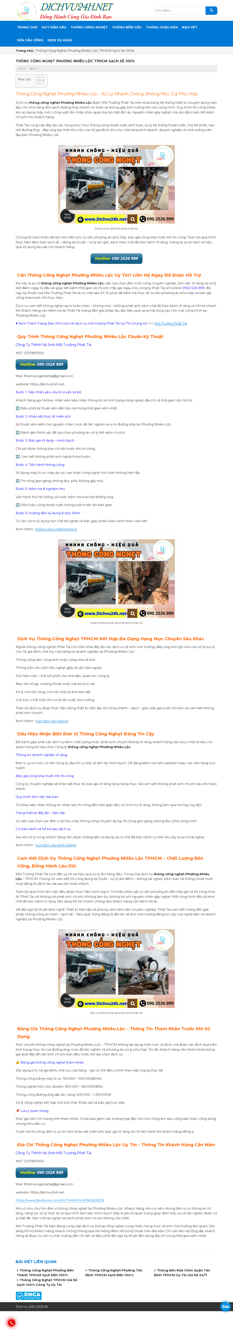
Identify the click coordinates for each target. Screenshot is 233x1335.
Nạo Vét (189, 27)
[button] (38, 81)
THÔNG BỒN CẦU (127, 27)
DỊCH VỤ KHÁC (60, 40)
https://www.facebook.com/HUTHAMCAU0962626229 (60, 1200)
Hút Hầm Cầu (54, 27)
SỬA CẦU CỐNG (30, 40)
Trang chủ (27, 27)
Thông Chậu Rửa (162, 27)
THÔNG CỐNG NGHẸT (89, 27)
